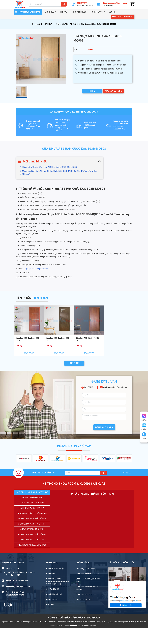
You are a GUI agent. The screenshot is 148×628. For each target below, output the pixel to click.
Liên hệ (112, 12)
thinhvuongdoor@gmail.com (115, 387)
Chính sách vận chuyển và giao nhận (88, 580)
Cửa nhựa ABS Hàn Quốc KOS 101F (87, 339)
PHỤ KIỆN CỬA (52, 599)
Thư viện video (79, 12)
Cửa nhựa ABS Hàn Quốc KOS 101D (27, 339)
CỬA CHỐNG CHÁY (53, 579)
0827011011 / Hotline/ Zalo (17, 581)
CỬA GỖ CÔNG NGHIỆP (55, 569)
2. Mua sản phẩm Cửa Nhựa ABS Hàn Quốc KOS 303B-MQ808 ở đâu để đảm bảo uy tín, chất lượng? (58, 172)
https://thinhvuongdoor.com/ (36, 268)
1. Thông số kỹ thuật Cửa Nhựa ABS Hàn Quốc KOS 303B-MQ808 (48, 167)
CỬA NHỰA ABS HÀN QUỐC (67, 24)
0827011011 (90, 387)
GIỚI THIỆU (49, 12)
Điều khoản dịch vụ (83, 600)
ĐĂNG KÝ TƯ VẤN (104, 427)
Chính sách (97, 12)
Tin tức (63, 12)
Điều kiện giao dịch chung (85, 569)
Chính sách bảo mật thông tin (87, 574)
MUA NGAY (29, 353)
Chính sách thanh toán (85, 594)
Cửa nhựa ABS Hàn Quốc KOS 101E (57, 339)
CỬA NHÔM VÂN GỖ (54, 594)
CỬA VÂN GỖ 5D (52, 589)
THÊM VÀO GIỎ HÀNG (113, 91)
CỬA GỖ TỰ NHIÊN (53, 584)
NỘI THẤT (50, 605)
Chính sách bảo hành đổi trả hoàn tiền (87, 588)
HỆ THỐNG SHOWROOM (123, 17)
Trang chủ (36, 24)
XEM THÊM (74, 363)
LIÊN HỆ (92, 91)
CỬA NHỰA (47, 24)
